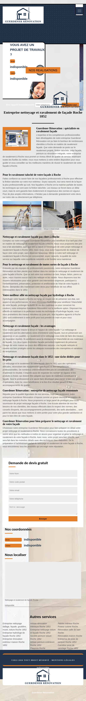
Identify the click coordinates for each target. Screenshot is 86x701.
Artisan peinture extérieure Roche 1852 (42, 643)
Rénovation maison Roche (70, 636)
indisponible (32, 539)
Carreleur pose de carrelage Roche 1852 (68, 646)
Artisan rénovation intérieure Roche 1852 (40, 625)
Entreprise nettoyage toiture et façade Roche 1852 (43, 631)
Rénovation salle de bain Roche (69, 631)
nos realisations (43, 70)
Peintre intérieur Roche (68, 623)
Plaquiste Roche (37, 648)
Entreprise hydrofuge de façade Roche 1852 (14, 634)
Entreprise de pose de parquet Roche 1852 (68, 640)
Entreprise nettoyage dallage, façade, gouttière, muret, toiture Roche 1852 (15, 626)
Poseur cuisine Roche (68, 626)
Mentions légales (63, 660)
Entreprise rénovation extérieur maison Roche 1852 (14, 642)
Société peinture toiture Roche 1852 (41, 637)
